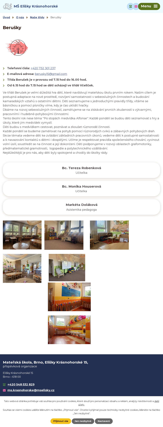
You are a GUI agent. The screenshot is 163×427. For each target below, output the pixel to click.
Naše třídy (37, 17)
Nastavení (104, 421)
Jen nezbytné (83, 421)
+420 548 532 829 (21, 384)
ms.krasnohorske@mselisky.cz (30, 390)
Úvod (6, 17)
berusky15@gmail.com (51, 74)
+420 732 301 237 (43, 68)
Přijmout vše (60, 421)
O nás (20, 17)
